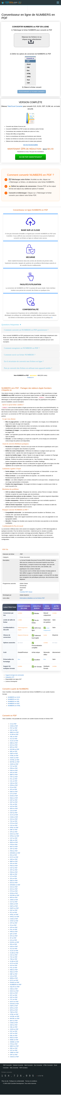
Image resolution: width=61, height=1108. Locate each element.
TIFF (28, 83)
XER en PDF (13, 859)
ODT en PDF (14, 802)
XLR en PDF (13, 806)
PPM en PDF (14, 785)
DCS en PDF (14, 745)
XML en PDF (13, 736)
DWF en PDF (14, 753)
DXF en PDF (13, 800)
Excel (29, 64)
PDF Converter (7, 1065)
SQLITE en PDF (14, 986)
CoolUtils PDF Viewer (26, 592)
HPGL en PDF (14, 827)
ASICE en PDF (14, 1056)
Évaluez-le (30, 377)
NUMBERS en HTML (14, 705)
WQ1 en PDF (14, 798)
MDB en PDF (14, 978)
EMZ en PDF (14, 791)
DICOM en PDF (14, 749)
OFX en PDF (13, 936)
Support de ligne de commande (14, 675)
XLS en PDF (13, 738)
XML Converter (14, 1067)
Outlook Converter (18, 1065)
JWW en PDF (14, 899)
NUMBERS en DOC (14, 703)
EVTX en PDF (14, 857)
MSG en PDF (14, 842)
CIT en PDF (13, 793)
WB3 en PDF (14, 743)
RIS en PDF (13, 855)
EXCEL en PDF (14, 942)
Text (28, 80)
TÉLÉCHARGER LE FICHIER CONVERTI (32, 91)
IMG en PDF (13, 751)
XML (28, 67)
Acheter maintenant (30, 157)
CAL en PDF (13, 781)
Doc (28, 70)
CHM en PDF (14, 726)
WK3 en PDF (14, 808)
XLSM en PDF (14, 734)
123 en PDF (13, 810)
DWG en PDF (14, 904)
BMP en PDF (14, 774)
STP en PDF (13, 923)
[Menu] (58, 2)
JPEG (29, 76)
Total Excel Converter (15, 106)
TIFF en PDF (14, 777)
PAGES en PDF (14, 982)
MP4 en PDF (13, 747)
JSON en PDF (14, 764)
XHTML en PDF (14, 760)
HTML (29, 73)
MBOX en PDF (14, 732)
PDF (28, 61)
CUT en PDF (13, 902)
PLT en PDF (13, 912)
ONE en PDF (14, 989)
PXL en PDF (13, 804)
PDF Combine (23, 1067)
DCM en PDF (14, 796)
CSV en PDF (13, 825)
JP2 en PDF (13, 789)
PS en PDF (13, 787)
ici (51, 317)
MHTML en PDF (14, 762)
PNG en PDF (14, 770)
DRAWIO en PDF (15, 853)
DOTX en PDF (14, 1001)
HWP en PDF (14, 1006)
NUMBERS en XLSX (14, 697)
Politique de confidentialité (16, 1081)
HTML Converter (48, 1065)
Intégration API (9, 677)
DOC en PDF (14, 993)
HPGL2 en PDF (14, 836)
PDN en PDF (14, 851)
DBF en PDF (13, 829)
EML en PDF (13, 840)
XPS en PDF (13, 832)
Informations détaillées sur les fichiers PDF (32, 598)
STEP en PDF (14, 921)
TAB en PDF (13, 959)
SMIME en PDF (14, 1042)
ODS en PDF (14, 946)
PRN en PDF (14, 768)
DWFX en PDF (14, 908)
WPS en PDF (14, 1010)
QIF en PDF (13, 934)
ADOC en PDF (14, 757)
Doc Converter (38, 1065)
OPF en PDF (13, 1054)
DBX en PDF (13, 1048)
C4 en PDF (13, 724)
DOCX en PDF (14, 834)
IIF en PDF (13, 938)
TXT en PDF (13, 766)
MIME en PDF (14, 1039)
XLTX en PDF (14, 815)
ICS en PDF (13, 940)
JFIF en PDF (13, 848)
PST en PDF (13, 728)
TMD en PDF (14, 1012)
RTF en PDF (13, 995)
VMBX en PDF (14, 1052)
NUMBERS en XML (13, 701)
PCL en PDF (13, 779)
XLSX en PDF (14, 741)
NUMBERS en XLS (13, 699)
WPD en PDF (14, 1008)
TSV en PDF (13, 821)
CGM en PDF (14, 817)
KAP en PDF (13, 812)
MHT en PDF (14, 846)
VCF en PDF (13, 838)
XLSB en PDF (14, 961)
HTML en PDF (14, 755)
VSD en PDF (13, 783)
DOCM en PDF (14, 1003)
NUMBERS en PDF (15, 984)
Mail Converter (28, 1065)
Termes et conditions (31, 1081)
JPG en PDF (13, 772)
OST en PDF (13, 730)
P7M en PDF (13, 844)
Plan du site (5, 1081)
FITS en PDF (14, 823)
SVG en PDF (14, 819)
